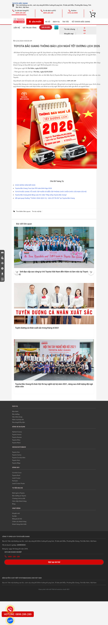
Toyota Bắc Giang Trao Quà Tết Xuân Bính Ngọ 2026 (33, 188)
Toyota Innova (16, 434)
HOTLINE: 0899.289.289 (18, 614)
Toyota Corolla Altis (18, 457)
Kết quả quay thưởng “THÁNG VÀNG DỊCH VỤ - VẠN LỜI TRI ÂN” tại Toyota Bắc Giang (45, 198)
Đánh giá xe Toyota (18, 493)
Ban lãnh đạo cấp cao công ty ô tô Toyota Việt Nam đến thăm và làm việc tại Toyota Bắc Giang (54, 272)
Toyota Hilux (16, 440)
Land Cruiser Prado (18, 483)
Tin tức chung (69, 29)
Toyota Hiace (16, 442)
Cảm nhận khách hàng (19, 501)
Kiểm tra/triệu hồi (18, 419)
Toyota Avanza (17, 437)
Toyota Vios (16, 452)
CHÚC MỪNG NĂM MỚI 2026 (25, 185)
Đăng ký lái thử (17, 519)
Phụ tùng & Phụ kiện (18, 422)
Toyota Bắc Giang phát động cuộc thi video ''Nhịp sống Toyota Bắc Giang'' (41, 195)
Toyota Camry (16, 455)
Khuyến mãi (16, 513)
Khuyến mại (68, 33)
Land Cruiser (16, 478)
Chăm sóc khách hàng (19, 521)
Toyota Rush (16, 475)
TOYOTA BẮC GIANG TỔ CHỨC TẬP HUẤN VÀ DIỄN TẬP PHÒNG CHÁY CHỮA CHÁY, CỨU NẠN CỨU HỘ (51, 191)
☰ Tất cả (84, 30)
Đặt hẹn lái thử (54, 562)
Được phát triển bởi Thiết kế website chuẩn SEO (54, 589)
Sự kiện (14, 516)
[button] (17, 272)
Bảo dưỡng (15, 414)
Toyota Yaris (16, 460)
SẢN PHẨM (35, 21)
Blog (13, 504)
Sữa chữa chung (17, 417)
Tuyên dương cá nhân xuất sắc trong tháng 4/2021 (37, 327)
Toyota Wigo (16, 463)
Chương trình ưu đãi (18, 498)
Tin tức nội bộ (36, 211)
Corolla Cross (16, 472)
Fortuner (15, 481)
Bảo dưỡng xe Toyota (19, 496)
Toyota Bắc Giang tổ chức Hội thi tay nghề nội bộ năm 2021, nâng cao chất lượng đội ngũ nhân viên (54, 385)
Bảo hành (15, 411)
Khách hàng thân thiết (19, 524)
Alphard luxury (17, 432)
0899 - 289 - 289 (14, 556)
